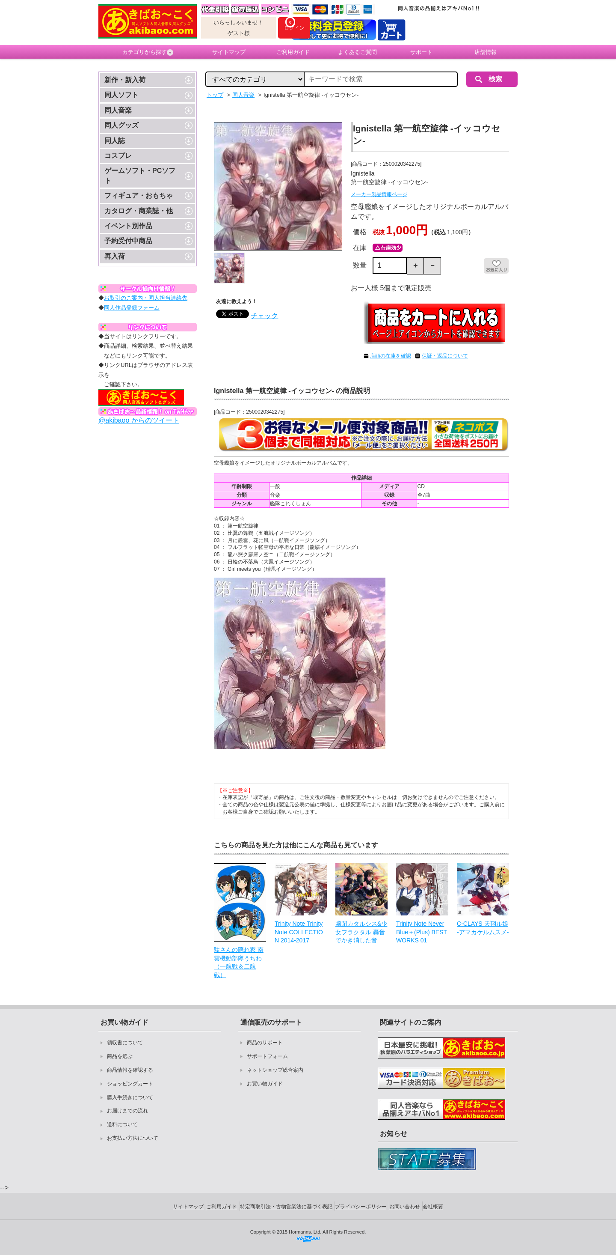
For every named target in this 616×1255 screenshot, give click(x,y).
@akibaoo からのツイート (138, 420)
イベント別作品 (128, 226)
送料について (122, 1124)
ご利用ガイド (293, 52)
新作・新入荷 (124, 79)
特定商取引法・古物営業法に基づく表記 (286, 1206)
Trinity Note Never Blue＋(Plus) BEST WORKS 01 (421, 932)
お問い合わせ (404, 1206)
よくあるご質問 (357, 52)
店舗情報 (485, 52)
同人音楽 (118, 110)
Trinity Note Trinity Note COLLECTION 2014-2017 (299, 932)
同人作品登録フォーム (132, 307)
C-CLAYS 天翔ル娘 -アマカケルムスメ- (483, 928)
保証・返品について (445, 356)
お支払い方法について (132, 1138)
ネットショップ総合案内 (275, 1070)
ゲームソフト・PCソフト (139, 175)
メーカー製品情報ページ (379, 194)
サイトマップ (229, 52)
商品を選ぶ (120, 1056)
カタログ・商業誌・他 (138, 211)
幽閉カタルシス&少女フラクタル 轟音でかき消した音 (361, 932)
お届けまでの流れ (127, 1111)
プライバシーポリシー (360, 1206)
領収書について (125, 1043)
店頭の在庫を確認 (390, 356)
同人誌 (114, 140)
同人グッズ (121, 125)
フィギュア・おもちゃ (138, 195)
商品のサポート (265, 1043)
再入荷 (114, 256)
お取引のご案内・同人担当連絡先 (145, 298)
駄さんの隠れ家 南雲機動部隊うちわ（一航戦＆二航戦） (239, 962)
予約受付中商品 (128, 240)
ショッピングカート (130, 1084)
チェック (264, 315)
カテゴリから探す (147, 52)
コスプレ (118, 155)
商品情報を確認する (130, 1070)
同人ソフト (121, 94)
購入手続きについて (130, 1097)
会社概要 (433, 1206)
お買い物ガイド (265, 1084)
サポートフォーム (267, 1056)
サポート (421, 52)
